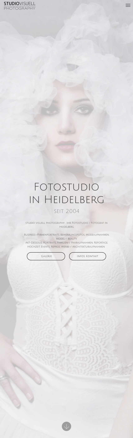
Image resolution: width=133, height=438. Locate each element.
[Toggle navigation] (128, 5)
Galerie (46, 257)
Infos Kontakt (87, 257)
